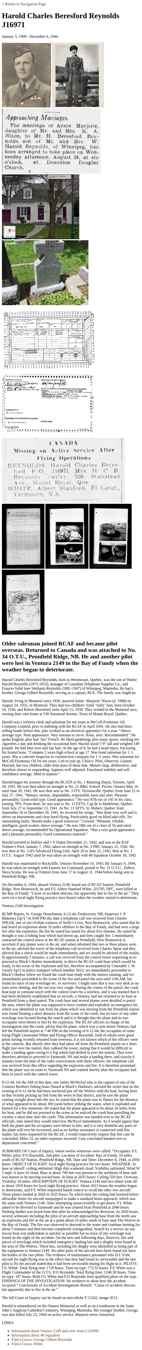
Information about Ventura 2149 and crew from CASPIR (55, 1331)
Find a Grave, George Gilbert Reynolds (42, 1339)
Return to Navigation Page (25, 4)
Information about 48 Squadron (36, 1335)
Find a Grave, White (27, 1344)
